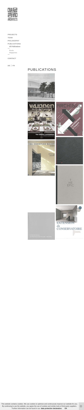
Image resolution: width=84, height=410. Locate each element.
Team (10, 37)
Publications (14, 44)
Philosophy (13, 41)
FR (13, 65)
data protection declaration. (51, 408)
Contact (12, 58)
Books (11, 50)
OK (66, 408)
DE (9, 65)
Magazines (13, 52)
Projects (12, 34)
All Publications (14, 46)
